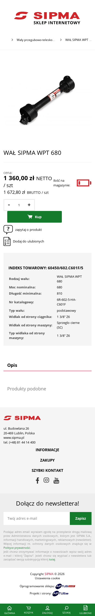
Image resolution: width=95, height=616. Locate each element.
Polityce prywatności (16, 547)
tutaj (52, 559)
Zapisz (80, 518)
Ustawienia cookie (47, 578)
